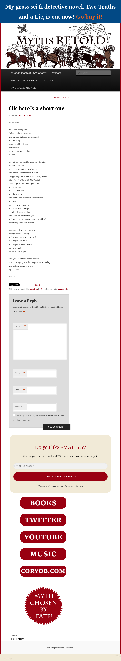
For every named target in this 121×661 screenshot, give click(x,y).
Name (20, 373)
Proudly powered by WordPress (60, 647)
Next (66, 97)
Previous (55, 97)
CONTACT (48, 80)
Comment (20, 326)
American (33, 289)
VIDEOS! (56, 73)
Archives (13, 635)
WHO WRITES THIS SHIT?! (24, 80)
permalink (62, 289)
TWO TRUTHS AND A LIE (23, 87)
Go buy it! (89, 16)
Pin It (37, 285)
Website (18, 406)
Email (20, 389)
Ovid (43, 289)
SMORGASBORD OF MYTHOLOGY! (29, 73)
